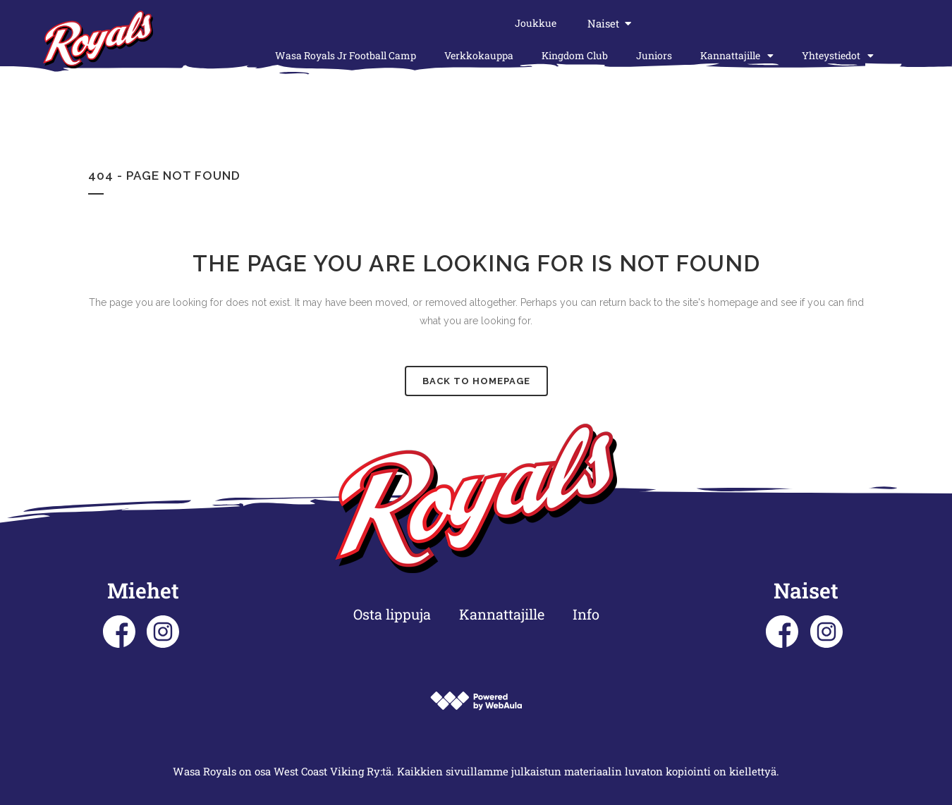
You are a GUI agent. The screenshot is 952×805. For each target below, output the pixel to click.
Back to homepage (476, 381)
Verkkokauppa (478, 55)
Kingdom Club (575, 55)
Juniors (654, 55)
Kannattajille (737, 56)
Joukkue (535, 23)
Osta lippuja (392, 614)
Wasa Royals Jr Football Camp (345, 55)
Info (586, 614)
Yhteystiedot (838, 56)
